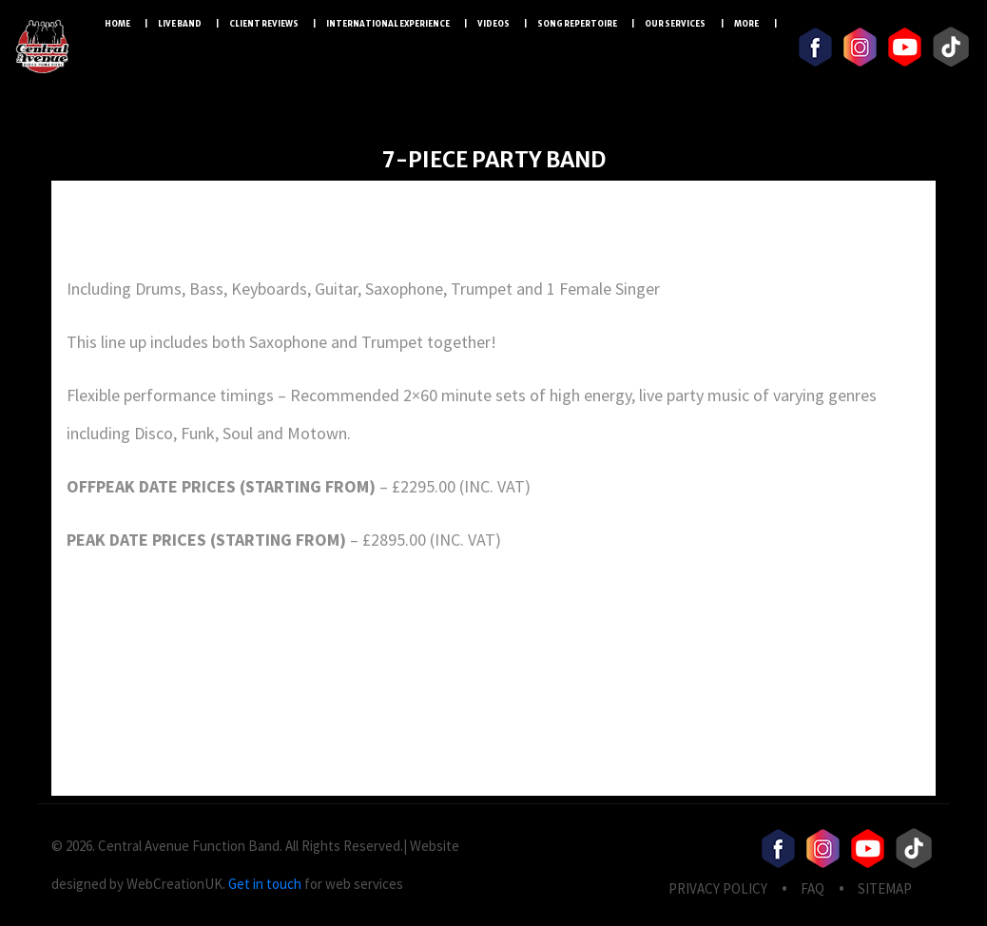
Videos (493, 24)
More (747, 24)
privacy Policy (717, 888)
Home (117, 24)
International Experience (388, 24)
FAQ (812, 888)
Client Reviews (264, 24)
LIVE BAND (180, 24)
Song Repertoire (577, 24)
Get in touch (264, 884)
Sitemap (885, 888)
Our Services (675, 24)
